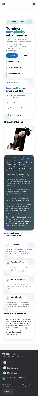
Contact (12, 55)
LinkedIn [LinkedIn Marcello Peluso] (8, 391)
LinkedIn (25, 55)
